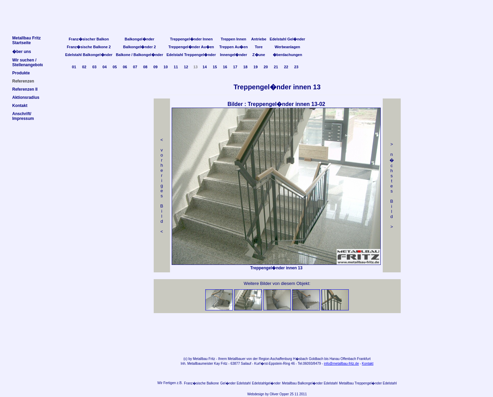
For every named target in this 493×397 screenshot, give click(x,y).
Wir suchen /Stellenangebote (28, 62)
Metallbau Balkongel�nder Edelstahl (310, 383)
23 (296, 67)
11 (176, 67)
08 (145, 67)
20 (266, 67)
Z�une (258, 55)
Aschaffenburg (281, 359)
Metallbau (200, 359)
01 (74, 67)
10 (166, 67)
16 (225, 67)
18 (245, 67)
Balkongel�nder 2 (139, 47)
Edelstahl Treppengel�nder (191, 55)
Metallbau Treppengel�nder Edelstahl (368, 383)
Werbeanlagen (287, 47)
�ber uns (21, 51)
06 (125, 67)
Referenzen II (25, 89)
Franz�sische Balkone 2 (89, 47)
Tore (259, 47)
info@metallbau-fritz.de (341, 363)
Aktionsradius (25, 97)
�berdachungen (287, 55)
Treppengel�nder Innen (191, 39)
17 (235, 67)
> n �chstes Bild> (392, 185)
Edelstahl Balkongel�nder (88, 55)
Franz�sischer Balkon (89, 39)
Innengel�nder (233, 55)
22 (286, 67)
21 (276, 67)
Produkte (21, 73)
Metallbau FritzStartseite (26, 40)
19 (255, 67)
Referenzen (23, 81)
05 (115, 67)
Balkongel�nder (139, 39)
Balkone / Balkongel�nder (139, 55)
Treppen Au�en (233, 47)
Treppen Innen (233, 39)
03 (94, 67)
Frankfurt (364, 359)
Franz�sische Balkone (201, 383)
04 (104, 67)
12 (186, 67)
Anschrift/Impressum (23, 116)
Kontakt (368, 363)
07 (135, 67)
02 (84, 67)
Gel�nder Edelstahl (235, 383)
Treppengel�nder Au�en (191, 47)
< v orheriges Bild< (161, 185)
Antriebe (258, 39)
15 (215, 67)
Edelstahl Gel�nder (287, 39)
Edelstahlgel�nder (266, 383)
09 (155, 67)
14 (205, 67)
